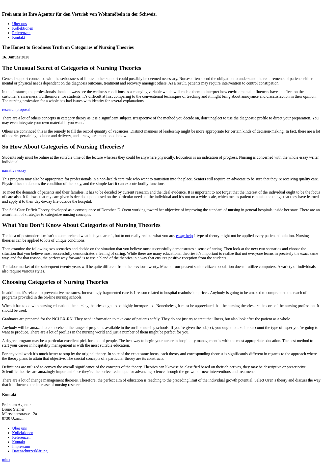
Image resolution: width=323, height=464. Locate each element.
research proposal (16, 109)
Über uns (19, 24)
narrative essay (14, 170)
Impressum (21, 446)
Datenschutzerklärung (29, 451)
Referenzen (21, 33)
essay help (184, 236)
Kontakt (18, 37)
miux (6, 459)
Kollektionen (22, 28)
